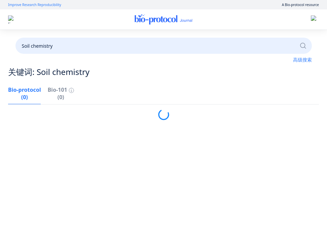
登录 (256, 19)
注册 (274, 19)
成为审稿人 (163, 38)
